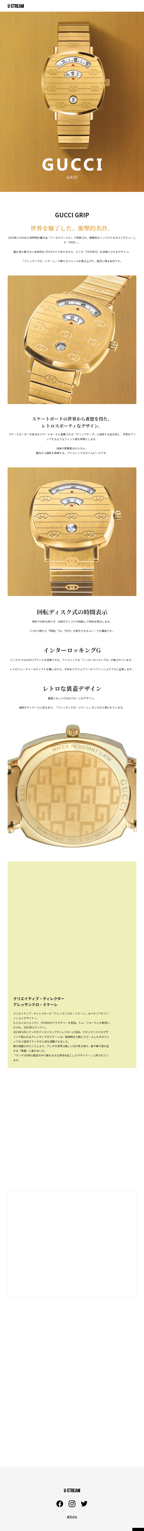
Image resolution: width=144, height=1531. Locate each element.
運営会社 (72, 1517)
